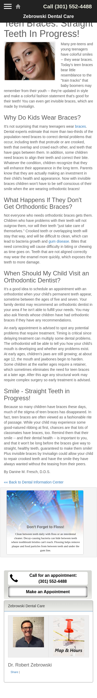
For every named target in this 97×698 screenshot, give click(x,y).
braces (80, 126)
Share (14, 672)
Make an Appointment (48, 591)
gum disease (59, 241)
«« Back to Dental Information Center (33, 482)
